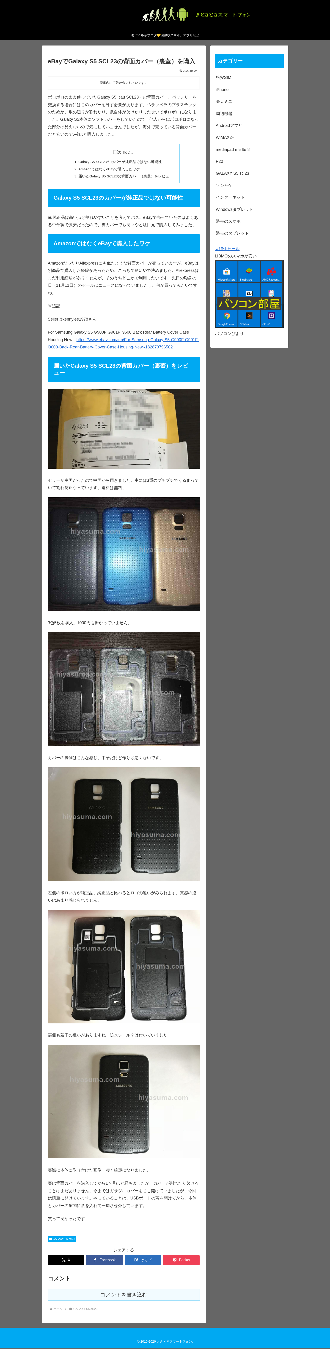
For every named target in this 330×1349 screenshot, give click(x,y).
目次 (117, 152)
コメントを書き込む (123, 1295)
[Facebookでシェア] (104, 1261)
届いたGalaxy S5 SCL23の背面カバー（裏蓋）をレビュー (125, 177)
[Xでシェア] (66, 1261)
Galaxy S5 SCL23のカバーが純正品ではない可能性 (120, 162)
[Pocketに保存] (181, 1261)
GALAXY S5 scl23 (62, 1240)
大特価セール (227, 248)
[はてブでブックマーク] (143, 1261)
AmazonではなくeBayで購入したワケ (109, 169)
